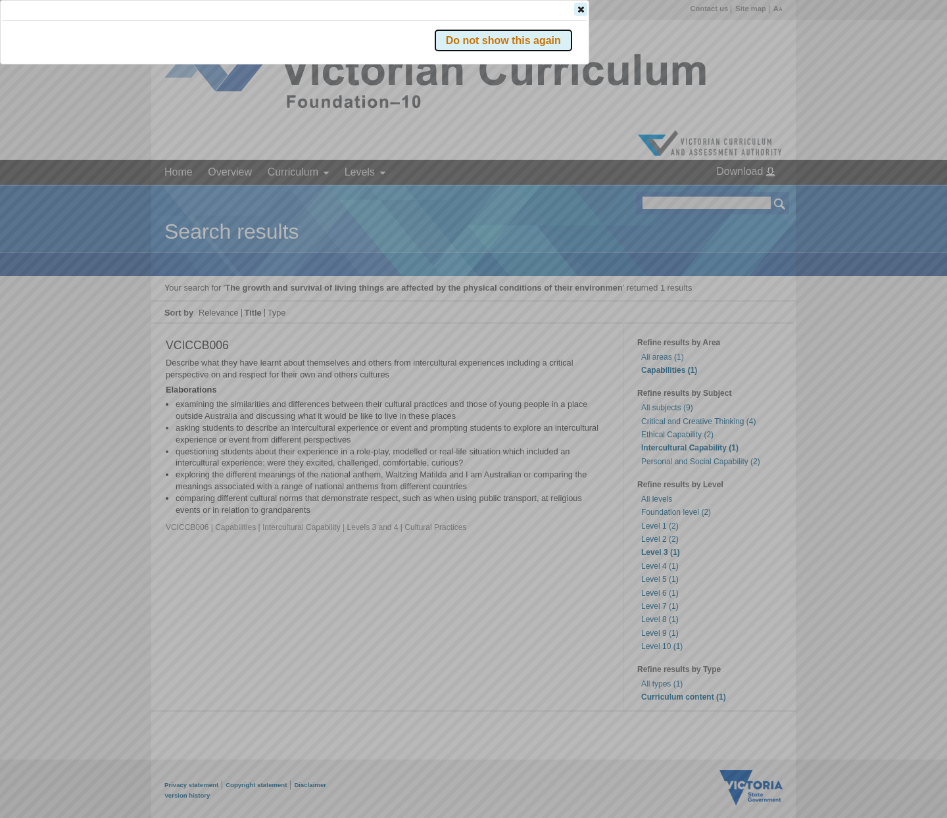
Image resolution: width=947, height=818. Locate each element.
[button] (757, 196)
